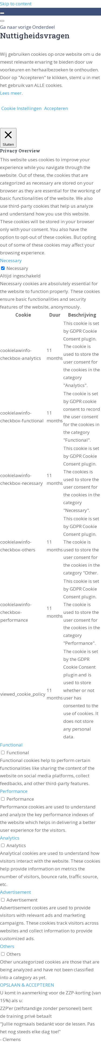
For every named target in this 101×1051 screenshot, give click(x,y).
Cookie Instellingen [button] (21, 108)
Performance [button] (13, 791)
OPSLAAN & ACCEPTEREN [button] (27, 985)
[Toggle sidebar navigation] (2, 13)
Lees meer (11, 93)
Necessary (17, 268)
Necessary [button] (11, 260)
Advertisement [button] (15, 892)
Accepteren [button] (56, 108)
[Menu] (2, 21)
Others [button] (7, 946)
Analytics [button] (9, 838)
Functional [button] (11, 745)
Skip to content (16, 4)
